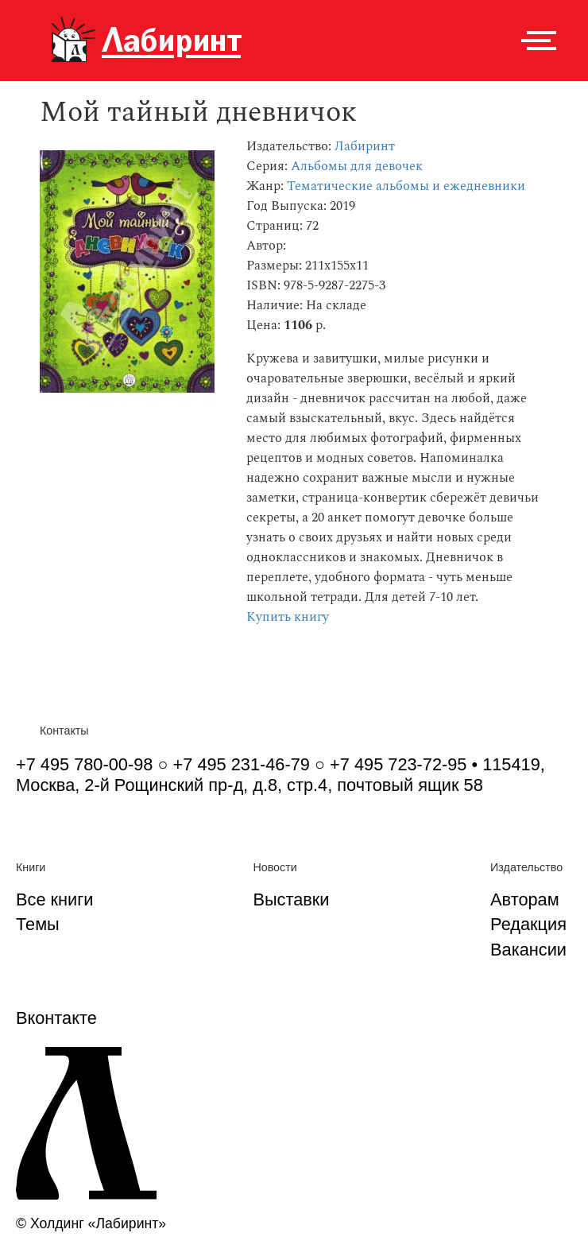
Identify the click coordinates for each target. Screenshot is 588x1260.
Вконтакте (56, 1018)
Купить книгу (287, 617)
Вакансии (528, 950)
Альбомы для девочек (357, 166)
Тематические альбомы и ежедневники (406, 186)
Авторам (524, 899)
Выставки (291, 899)
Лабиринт (365, 147)
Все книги (54, 899)
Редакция (528, 924)
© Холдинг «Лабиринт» (91, 1223)
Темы (38, 924)
